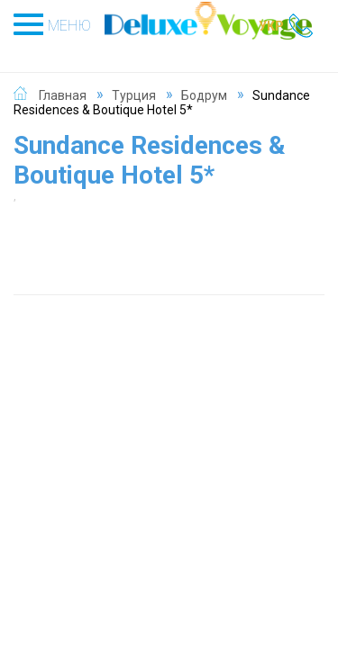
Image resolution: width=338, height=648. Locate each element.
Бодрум (204, 95)
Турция (134, 95)
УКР (271, 26)
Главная (63, 95)
